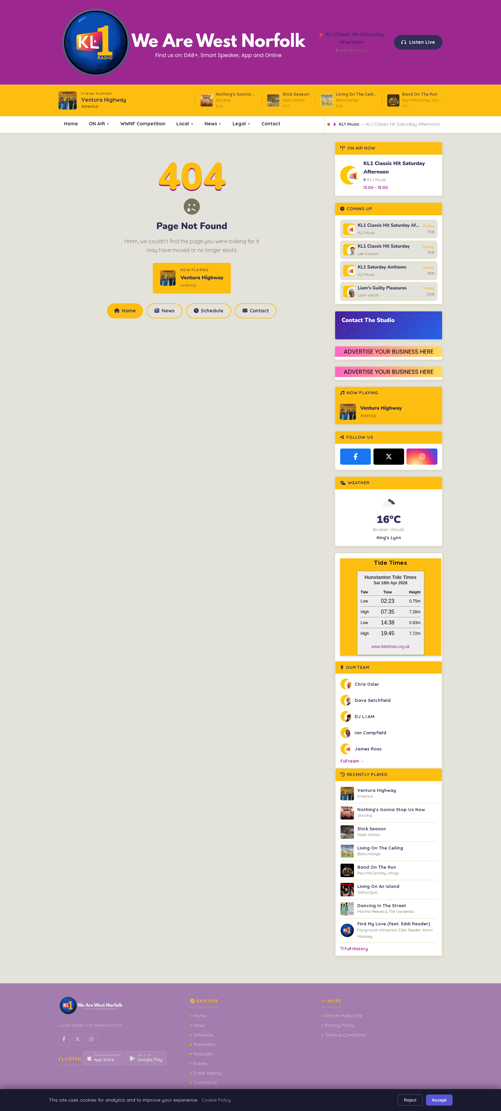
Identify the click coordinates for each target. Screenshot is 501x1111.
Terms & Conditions (345, 1035)
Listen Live (418, 42)
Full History (354, 948)
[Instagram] (421, 457)
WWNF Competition (143, 123)
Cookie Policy (216, 1100)
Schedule (208, 311)
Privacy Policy (339, 1025)
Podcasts (203, 1053)
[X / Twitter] (388, 457)
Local (185, 123)
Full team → (352, 761)
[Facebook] (355, 457)
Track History (207, 1073)
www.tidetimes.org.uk (390, 646)
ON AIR (99, 123)
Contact (270, 123)
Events (200, 1063)
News (213, 123)
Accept (439, 1100)
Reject (410, 1100)
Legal (241, 123)
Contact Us (205, 1082)
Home (71, 123)
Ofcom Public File (343, 1015)
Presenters (204, 1044)
